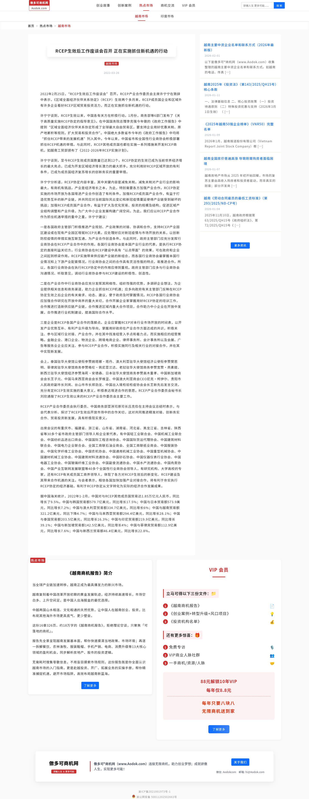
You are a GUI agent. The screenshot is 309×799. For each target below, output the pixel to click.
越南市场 (141, 16)
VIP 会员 (188, 5)
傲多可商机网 (64, 762)
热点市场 (146, 5)
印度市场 (168, 16)
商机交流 (167, 5)
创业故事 (103, 5)
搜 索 (279, 5)
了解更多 (90, 686)
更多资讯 (240, 246)
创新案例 (125, 5)
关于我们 (240, 761)
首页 (31, 26)
